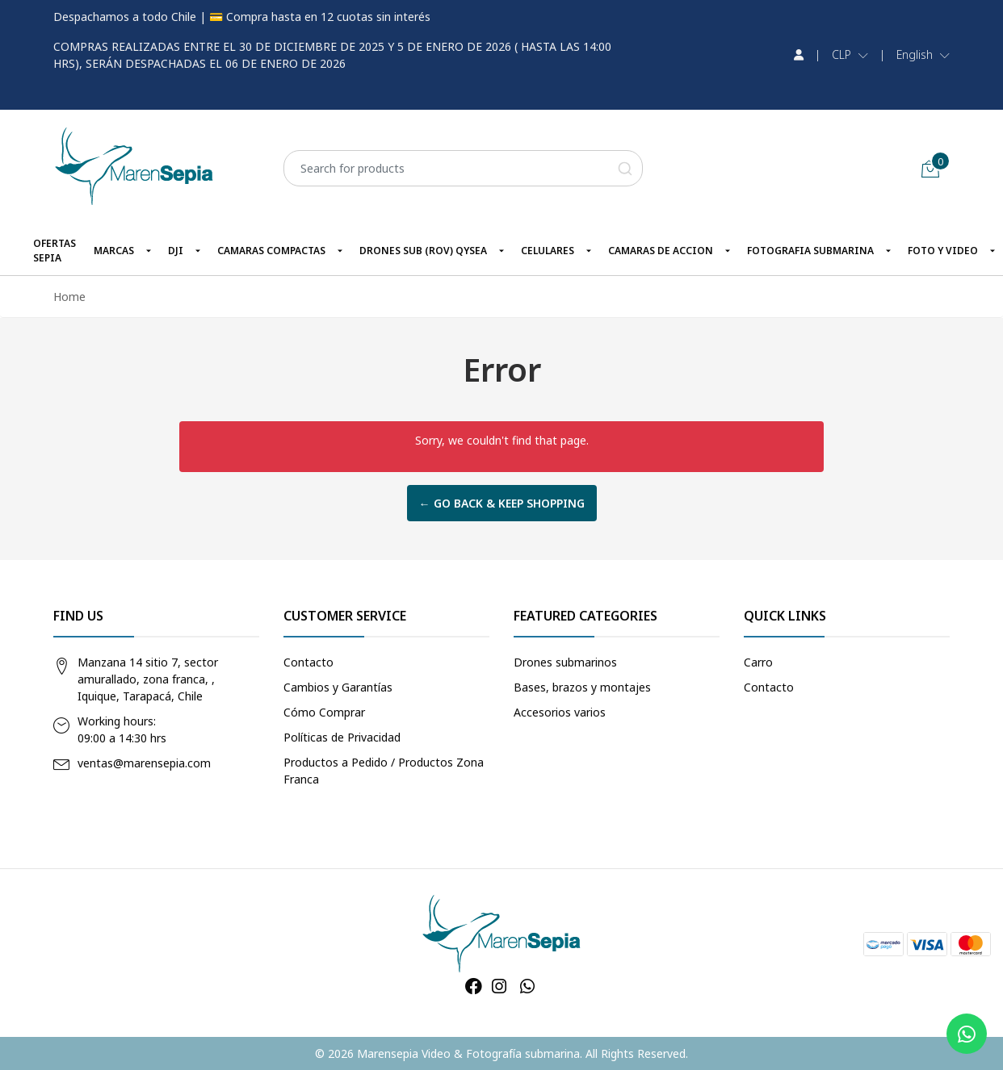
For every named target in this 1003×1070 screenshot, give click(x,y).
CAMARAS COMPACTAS (271, 250)
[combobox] (463, 168)
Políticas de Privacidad (342, 737)
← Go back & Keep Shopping (502, 503)
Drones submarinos (565, 662)
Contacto (308, 662)
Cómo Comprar (324, 712)
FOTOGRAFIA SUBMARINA (810, 250)
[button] (850, 55)
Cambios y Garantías (337, 687)
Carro (758, 662)
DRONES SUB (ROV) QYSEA (423, 250)
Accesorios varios (560, 712)
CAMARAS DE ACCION (660, 250)
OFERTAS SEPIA (54, 250)
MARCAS (114, 250)
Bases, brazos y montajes (582, 687)
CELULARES (547, 250)
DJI (175, 250)
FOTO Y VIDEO (943, 250)
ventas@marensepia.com (144, 763)
